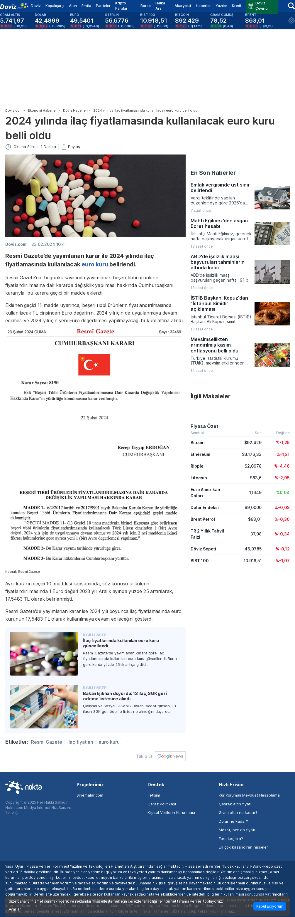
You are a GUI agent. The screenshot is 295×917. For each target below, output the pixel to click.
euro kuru (95, 264)
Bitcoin (198, 442)
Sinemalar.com (90, 795)
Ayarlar (15, 909)
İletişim (154, 795)
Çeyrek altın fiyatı (235, 804)
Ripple (197, 465)
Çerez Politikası (162, 804)
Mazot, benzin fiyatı (237, 829)
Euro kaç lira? (231, 838)
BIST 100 (200, 560)
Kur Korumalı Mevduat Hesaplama (249, 795)
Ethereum (200, 454)
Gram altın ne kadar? (238, 812)
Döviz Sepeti (203, 548)
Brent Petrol (203, 519)
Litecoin (199, 477)
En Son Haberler (213, 172)
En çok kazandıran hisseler (243, 847)
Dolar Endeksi (205, 507)
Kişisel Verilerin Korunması (171, 812)
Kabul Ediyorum (269, 906)
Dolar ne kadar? (233, 821)
